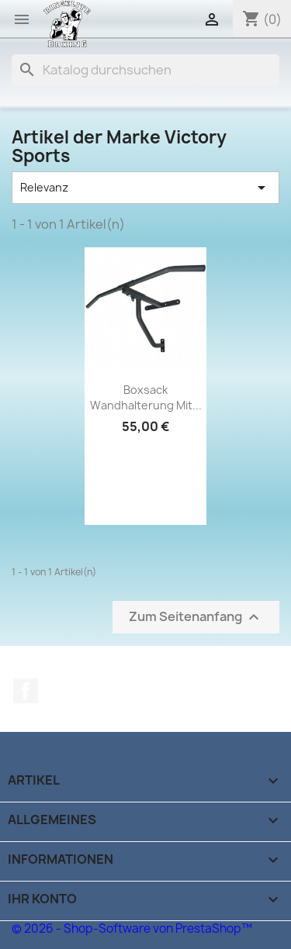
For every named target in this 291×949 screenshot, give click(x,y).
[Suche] (145, 69)
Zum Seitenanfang (196, 617)
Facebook (25, 690)
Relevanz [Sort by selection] (145, 187)
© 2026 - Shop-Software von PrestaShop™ (132, 928)
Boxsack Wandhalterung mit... (146, 397)
